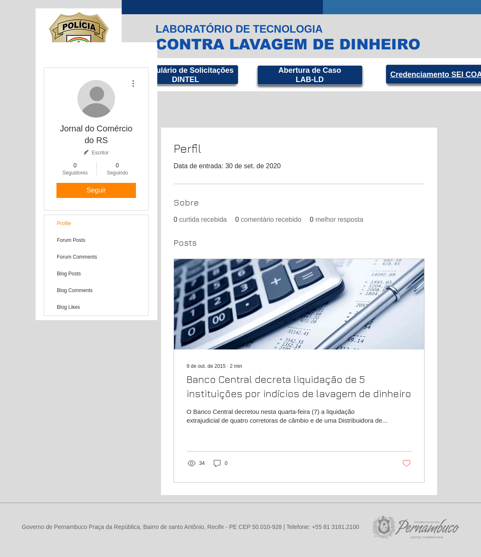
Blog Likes (68, 307)
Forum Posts (71, 240)
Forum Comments (77, 257)
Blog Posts (69, 274)
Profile (64, 223)
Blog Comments (74, 290)
